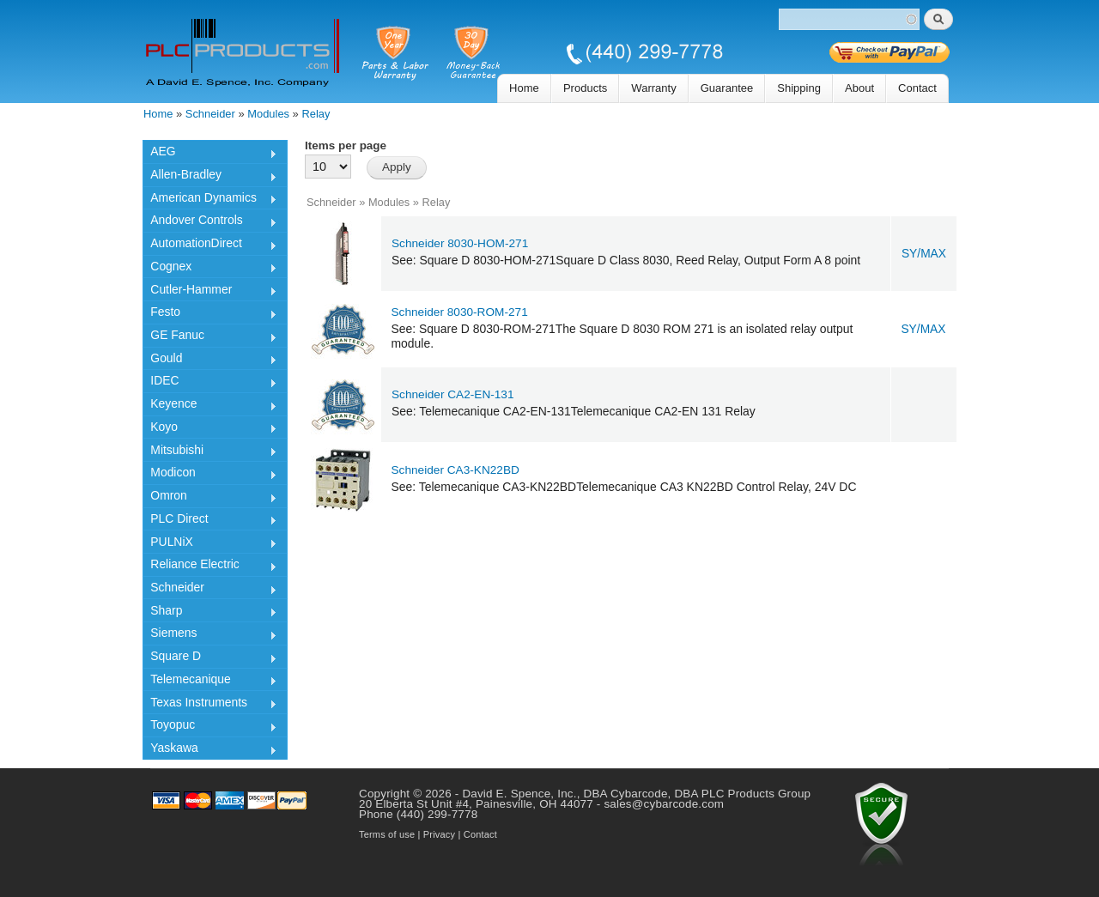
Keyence (210, 406)
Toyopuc (210, 727)
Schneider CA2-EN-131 (453, 394)
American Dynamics (210, 200)
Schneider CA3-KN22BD (455, 470)
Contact (917, 88)
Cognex (210, 268)
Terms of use (387, 834)
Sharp (210, 612)
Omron (210, 497)
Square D (210, 658)
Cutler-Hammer (210, 291)
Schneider (210, 113)
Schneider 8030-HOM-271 (460, 243)
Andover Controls (210, 222)
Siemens (210, 635)
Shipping (799, 88)
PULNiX (210, 544)
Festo (210, 314)
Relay (315, 113)
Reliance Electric (210, 566)
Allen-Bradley (210, 176)
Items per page (345, 145)
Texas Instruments (210, 704)
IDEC (210, 382)
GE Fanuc (210, 337)
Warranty (653, 88)
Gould (210, 360)
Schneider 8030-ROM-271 (460, 312)
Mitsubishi (210, 452)
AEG (210, 153)
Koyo (210, 429)
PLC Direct (210, 521)
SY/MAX (924, 253)
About (859, 88)
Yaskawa (210, 750)
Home (524, 88)
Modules (268, 113)
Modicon (210, 474)
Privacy (439, 834)
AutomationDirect (210, 245)
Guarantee (727, 88)
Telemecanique (210, 681)
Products (585, 88)
